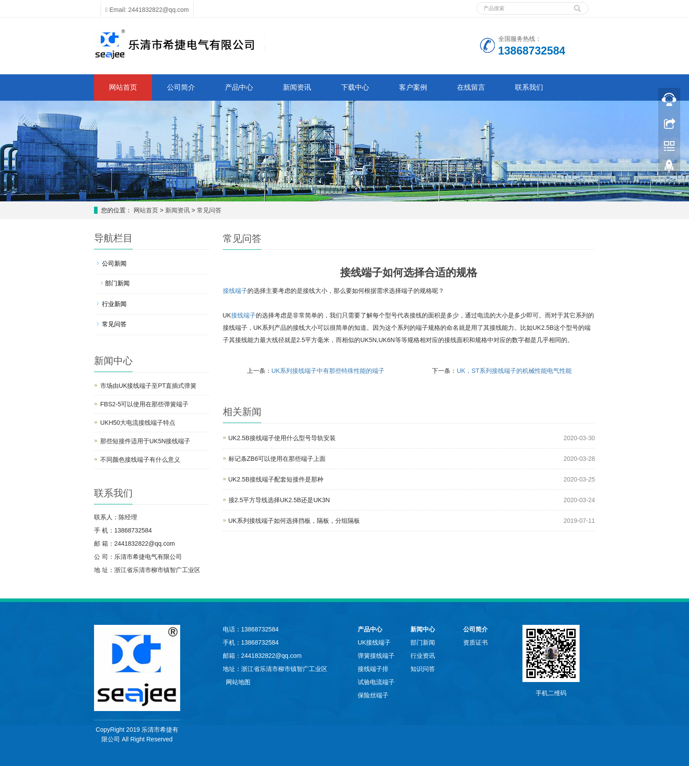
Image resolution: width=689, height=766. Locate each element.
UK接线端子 (374, 642)
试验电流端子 (376, 682)
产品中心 (239, 87)
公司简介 (181, 87)
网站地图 (238, 682)
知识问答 (422, 668)
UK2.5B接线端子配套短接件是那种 (275, 479)
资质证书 (475, 642)
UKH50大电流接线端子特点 (137, 422)
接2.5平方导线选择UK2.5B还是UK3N (279, 499)
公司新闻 (114, 263)
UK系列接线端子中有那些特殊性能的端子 (328, 370)
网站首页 (123, 87)
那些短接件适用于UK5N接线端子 (145, 441)
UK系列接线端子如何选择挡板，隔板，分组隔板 (294, 520)
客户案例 (413, 87)
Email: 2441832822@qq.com (147, 9)
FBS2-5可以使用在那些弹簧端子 (144, 404)
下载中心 (355, 87)
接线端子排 (373, 668)
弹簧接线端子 (376, 655)
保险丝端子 (373, 695)
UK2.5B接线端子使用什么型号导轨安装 (282, 437)
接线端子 (235, 290)
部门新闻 (117, 283)
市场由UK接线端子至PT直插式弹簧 (148, 385)
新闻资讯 (297, 87)
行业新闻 (114, 303)
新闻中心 (422, 629)
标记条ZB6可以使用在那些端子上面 (277, 458)
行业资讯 (422, 655)
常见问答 (208, 210)
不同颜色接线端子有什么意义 (140, 459)
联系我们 (529, 87)
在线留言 (471, 87)
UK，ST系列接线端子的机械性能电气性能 (514, 370)
